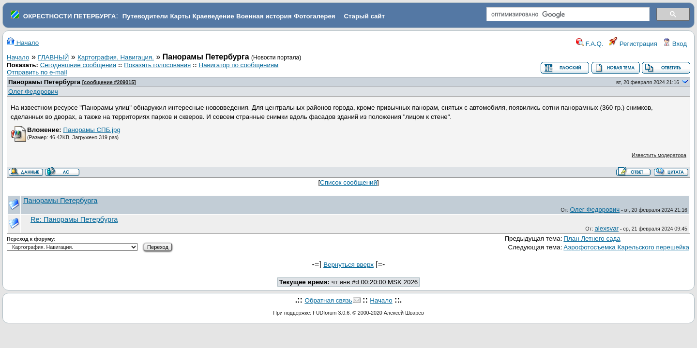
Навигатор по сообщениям (239, 65)
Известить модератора (659, 155)
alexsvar (606, 228)
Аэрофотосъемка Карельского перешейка (626, 247)
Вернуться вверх (348, 264)
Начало (23, 42)
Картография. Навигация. (115, 57)
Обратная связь (328, 300)
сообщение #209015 (109, 82)
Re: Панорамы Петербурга (74, 219)
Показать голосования (157, 65)
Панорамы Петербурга (44, 82)
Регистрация (633, 43)
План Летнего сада (591, 238)
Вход (675, 43)
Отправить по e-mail (37, 72)
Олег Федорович (33, 91)
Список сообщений (348, 182)
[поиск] (567, 14)
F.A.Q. (590, 43)
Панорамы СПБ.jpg (91, 129)
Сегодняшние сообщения (78, 65)
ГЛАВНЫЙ (53, 57)
